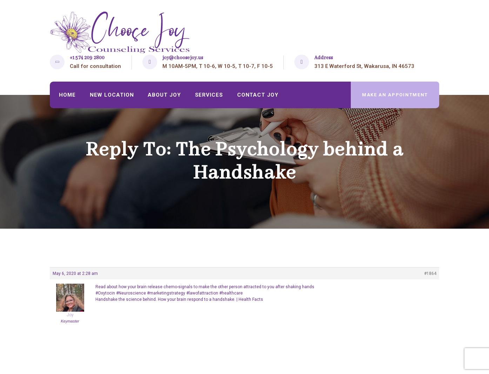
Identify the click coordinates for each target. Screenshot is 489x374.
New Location (112, 95)
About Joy (164, 95)
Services (209, 95)
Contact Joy (258, 95)
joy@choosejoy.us (182, 58)
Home (67, 95)
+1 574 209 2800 (87, 58)
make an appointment (395, 94)
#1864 (430, 273)
